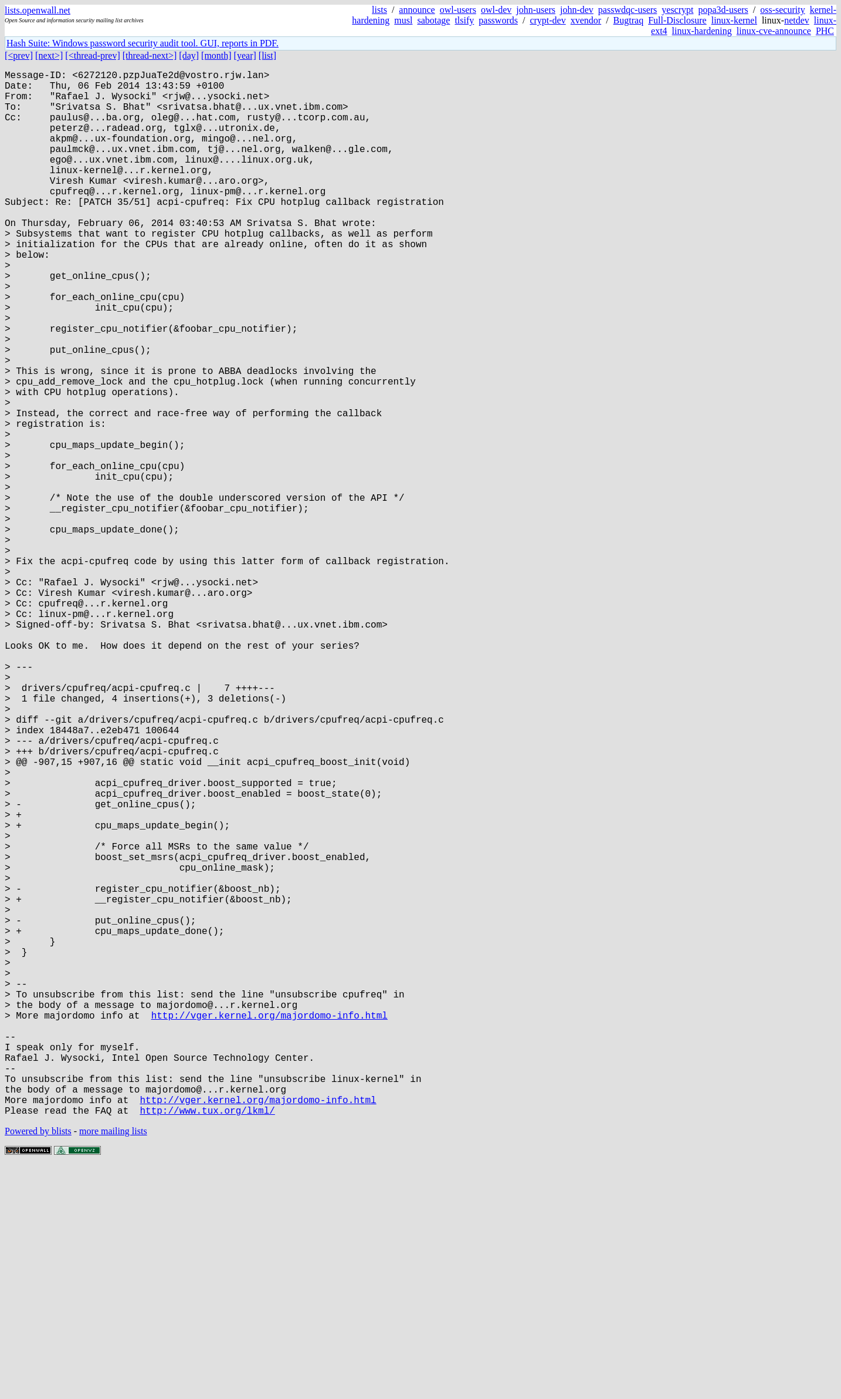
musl (403, 20)
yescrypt (677, 10)
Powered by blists (38, 1363)
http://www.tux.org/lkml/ (207, 1342)
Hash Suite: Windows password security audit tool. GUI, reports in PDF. (142, 43)
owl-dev (496, 10)
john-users (535, 10)
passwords (498, 20)
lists (379, 10)
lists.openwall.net (37, 10)
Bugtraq (628, 20)
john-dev (577, 10)
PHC (825, 31)
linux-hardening (702, 31)
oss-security (782, 10)
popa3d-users (723, 10)
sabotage (433, 20)
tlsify (464, 20)
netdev (796, 20)
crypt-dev (547, 20)
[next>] (49, 55)
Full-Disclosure (677, 20)
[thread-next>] (150, 55)
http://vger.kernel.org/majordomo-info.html (269, 1226)
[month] (216, 55)
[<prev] (19, 55)
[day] (189, 55)
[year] (245, 55)
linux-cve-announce (774, 31)
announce (417, 10)
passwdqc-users (627, 10)
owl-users (458, 10)
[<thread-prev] (92, 55)
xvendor (586, 20)
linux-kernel (734, 20)
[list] (267, 55)
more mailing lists (113, 1363)
